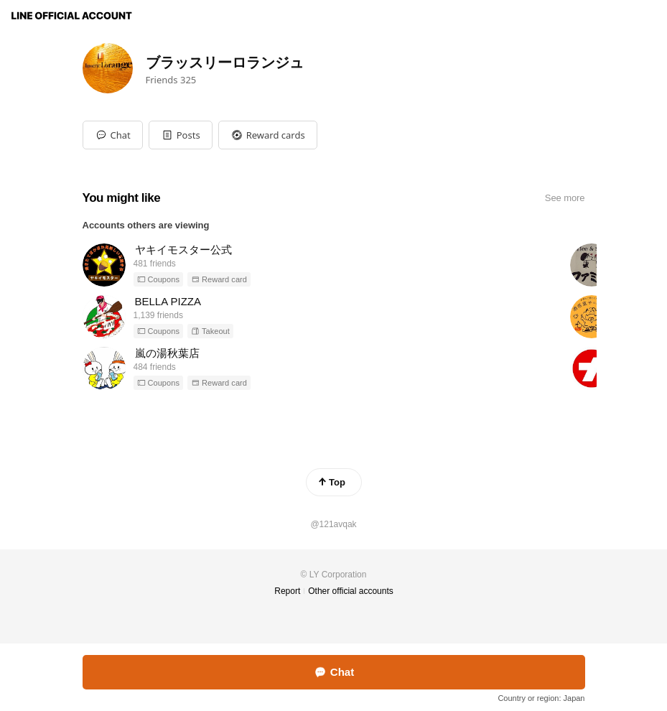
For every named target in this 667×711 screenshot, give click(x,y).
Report (287, 591)
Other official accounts (350, 591)
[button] (181, 135)
